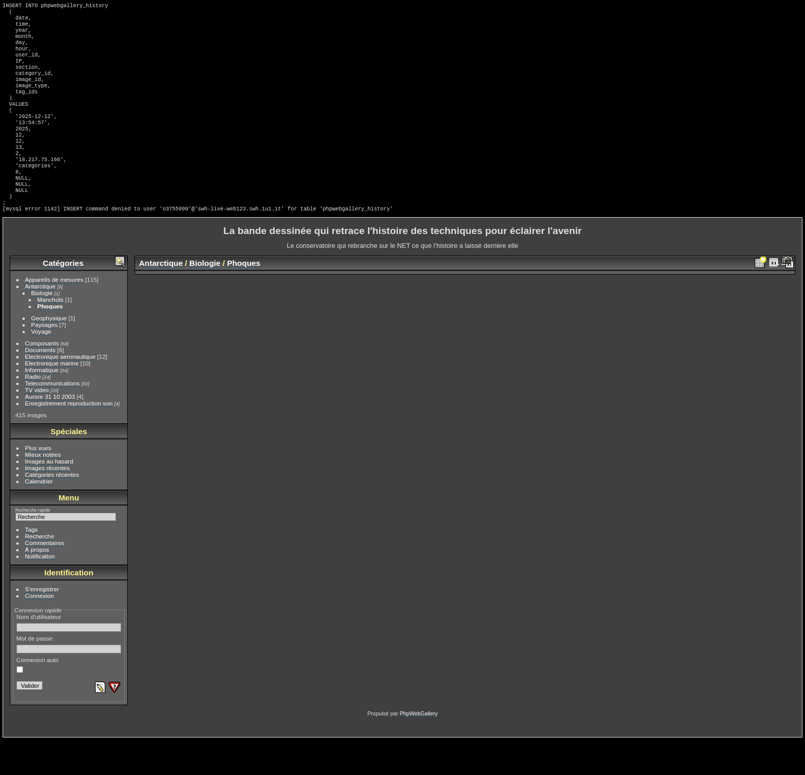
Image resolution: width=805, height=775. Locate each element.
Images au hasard (49, 496)
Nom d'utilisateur (69, 657)
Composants (42, 378)
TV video (37, 424)
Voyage (41, 366)
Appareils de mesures (54, 314)
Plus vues (38, 482)
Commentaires (45, 577)
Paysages (44, 359)
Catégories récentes (52, 509)
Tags (31, 564)
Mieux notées (43, 489)
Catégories (63, 298)
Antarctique (40, 321)
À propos (37, 584)
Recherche (39, 571)
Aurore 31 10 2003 (50, 431)
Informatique (42, 404)
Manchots (50, 334)
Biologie (42, 327)
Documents (40, 384)
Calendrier (39, 516)
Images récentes (47, 502)
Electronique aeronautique (60, 391)
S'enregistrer (42, 624)
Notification (40, 591)
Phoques (50, 341)
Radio (33, 411)
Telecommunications (52, 418)
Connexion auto (37, 699)
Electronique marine (52, 398)
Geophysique (49, 353)
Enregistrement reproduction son (69, 438)
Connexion (39, 630)
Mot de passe (69, 679)
